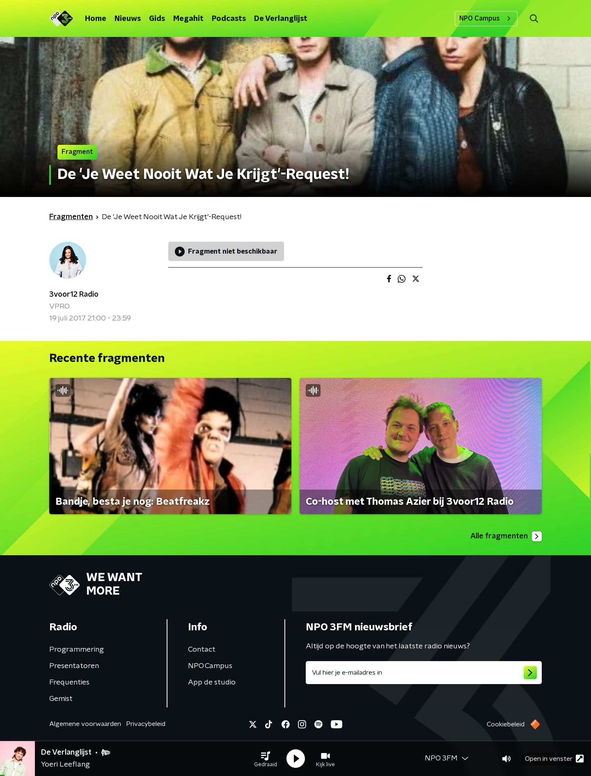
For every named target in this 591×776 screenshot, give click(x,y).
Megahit (188, 19)
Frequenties (69, 682)
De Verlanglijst (280, 19)
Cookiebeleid (506, 724)
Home (95, 19)
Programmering (76, 649)
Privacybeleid (145, 724)
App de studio (212, 682)
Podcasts (229, 19)
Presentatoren (74, 666)
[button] (265, 759)
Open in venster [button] (554, 758)
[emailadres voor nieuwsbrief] (424, 672)
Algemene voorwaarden (85, 724)
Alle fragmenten (506, 536)
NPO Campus (486, 18)
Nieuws (128, 19)
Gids (157, 19)
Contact (201, 649)
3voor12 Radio (73, 294)
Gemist (61, 699)
